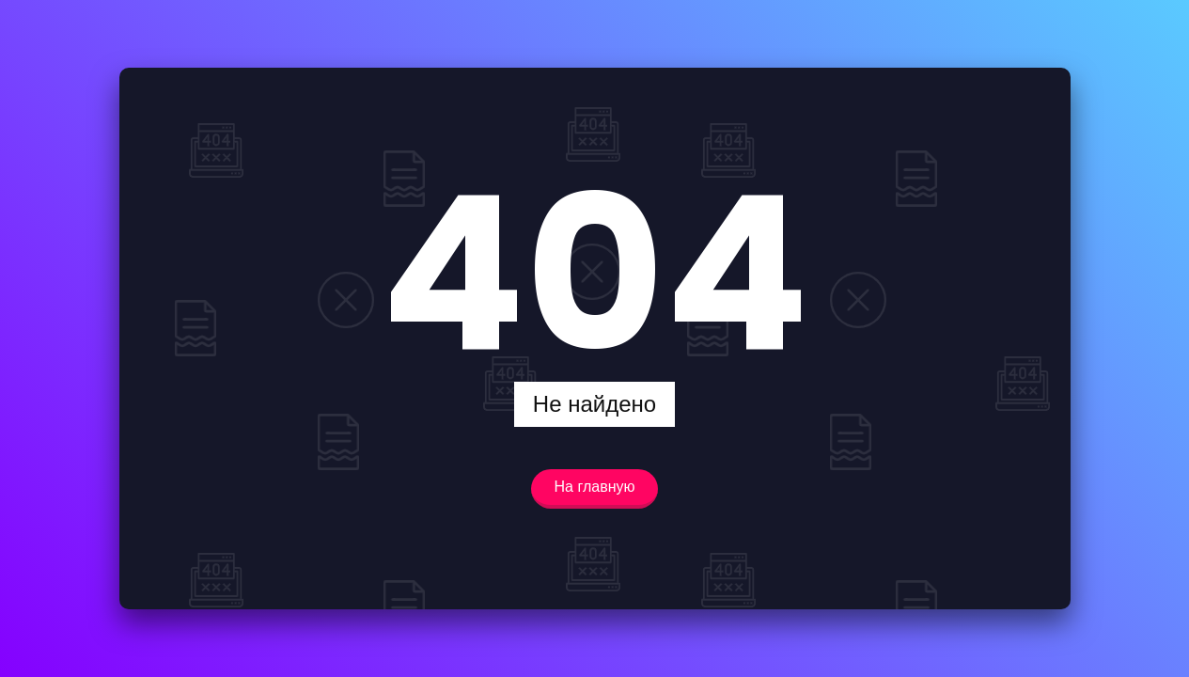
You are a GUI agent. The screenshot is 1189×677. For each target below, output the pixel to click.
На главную (595, 487)
